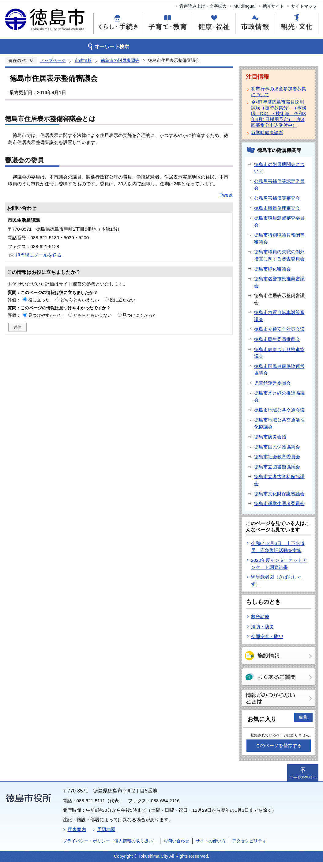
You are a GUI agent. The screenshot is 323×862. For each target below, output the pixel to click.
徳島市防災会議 (270, 436)
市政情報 (83, 60)
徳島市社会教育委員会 (277, 456)
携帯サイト (273, 6)
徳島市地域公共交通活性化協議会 (279, 423)
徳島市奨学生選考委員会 (279, 503)
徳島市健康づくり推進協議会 (279, 353)
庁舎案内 (77, 829)
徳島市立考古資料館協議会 (279, 480)
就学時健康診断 (267, 132)
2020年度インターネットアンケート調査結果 (279, 564)
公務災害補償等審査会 (277, 198)
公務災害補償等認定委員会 (279, 185)
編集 (303, 717)
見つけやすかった (45, 315)
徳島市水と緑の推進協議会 (279, 396)
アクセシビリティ (249, 840)
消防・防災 (262, 626)
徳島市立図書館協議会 (277, 466)
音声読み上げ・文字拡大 (203, 6)
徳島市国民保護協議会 (277, 446)
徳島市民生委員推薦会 (277, 339)
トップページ (53, 60)
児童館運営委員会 (272, 383)
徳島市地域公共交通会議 (279, 410)
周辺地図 (106, 829)
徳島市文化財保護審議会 (279, 493)
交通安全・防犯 (267, 636)
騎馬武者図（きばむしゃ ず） (276, 580)
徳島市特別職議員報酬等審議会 (279, 238)
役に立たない (122, 299)
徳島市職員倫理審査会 (277, 208)
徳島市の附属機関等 (120, 60)
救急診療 (260, 616)
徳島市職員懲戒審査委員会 (279, 221)
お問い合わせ (176, 840)
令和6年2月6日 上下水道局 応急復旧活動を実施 (278, 547)
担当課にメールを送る (39, 255)
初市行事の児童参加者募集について (278, 91)
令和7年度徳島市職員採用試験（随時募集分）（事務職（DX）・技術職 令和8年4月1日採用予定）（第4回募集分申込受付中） (278, 113)
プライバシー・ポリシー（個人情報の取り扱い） (110, 840)
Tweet (226, 195)
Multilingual (245, 6)
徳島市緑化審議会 (272, 268)
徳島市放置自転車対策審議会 (279, 316)
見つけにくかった (139, 315)
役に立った (39, 299)
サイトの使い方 (211, 840)
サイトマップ (304, 6)
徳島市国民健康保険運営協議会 (279, 370)
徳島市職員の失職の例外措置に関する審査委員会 (279, 255)
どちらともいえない (79, 299)
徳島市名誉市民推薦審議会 (279, 282)
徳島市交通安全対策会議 (279, 329)
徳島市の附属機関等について (279, 168)
